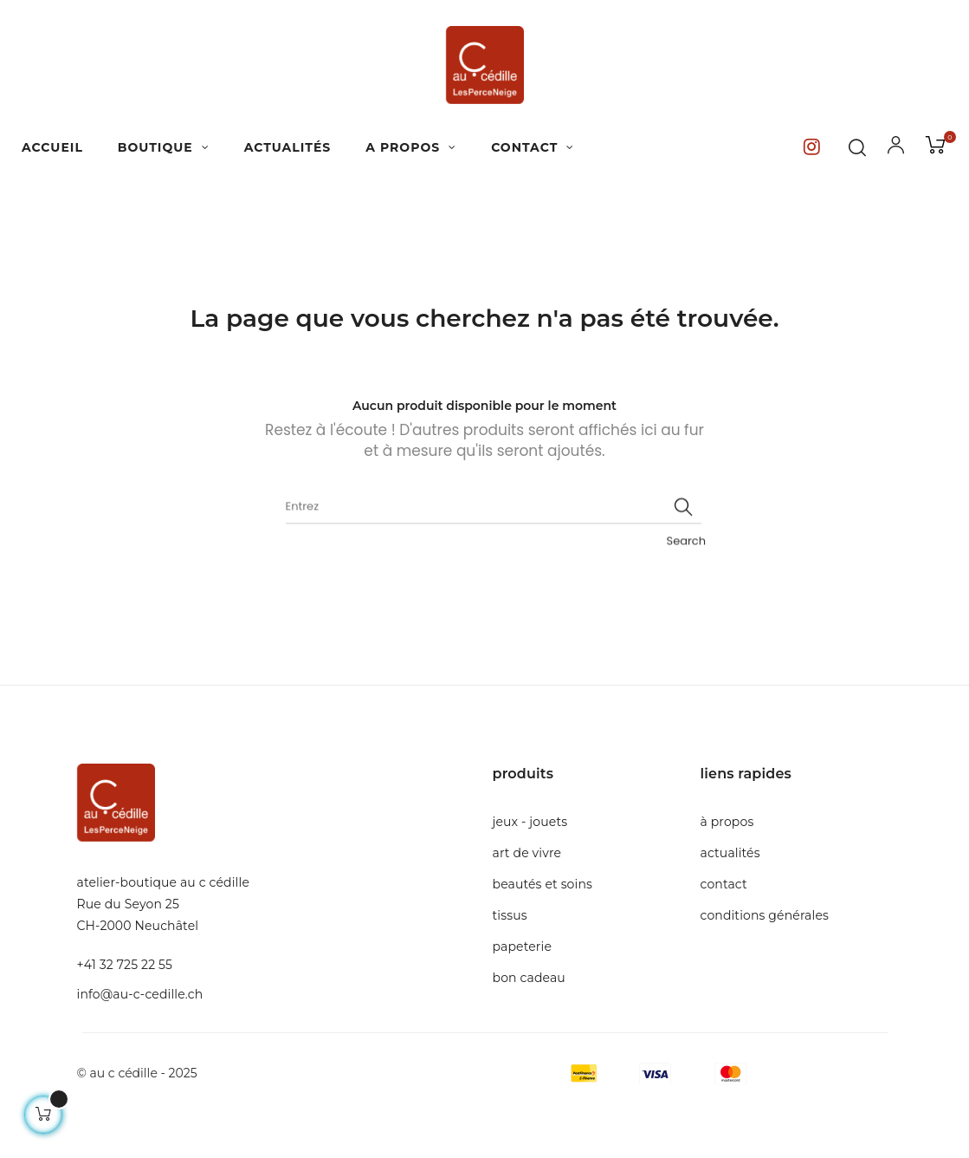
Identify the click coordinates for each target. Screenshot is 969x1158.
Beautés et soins (543, 884)
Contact (724, 884)
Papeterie (522, 946)
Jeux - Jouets (530, 821)
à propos (727, 821)
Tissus (510, 915)
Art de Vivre (527, 853)
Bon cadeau (529, 978)
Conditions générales (765, 915)
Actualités (730, 853)
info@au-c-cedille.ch (140, 994)
